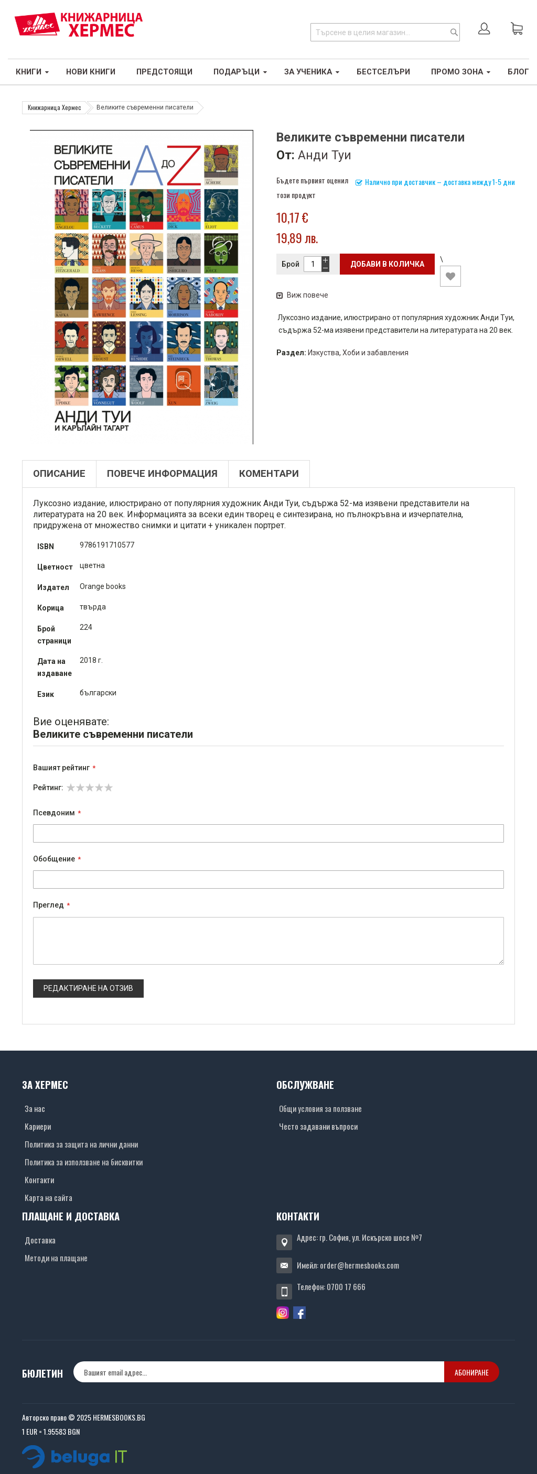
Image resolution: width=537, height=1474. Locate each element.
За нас (35, 1108)
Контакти (39, 1179)
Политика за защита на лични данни (81, 1144)
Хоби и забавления (375, 352)
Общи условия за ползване (320, 1108)
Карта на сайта (48, 1197)
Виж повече (302, 295)
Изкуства (323, 352)
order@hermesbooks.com (359, 1265)
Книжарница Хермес (54, 107)
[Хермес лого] (78, 24)
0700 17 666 (346, 1286)
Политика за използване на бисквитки (84, 1161)
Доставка (40, 1240)
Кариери (38, 1126)
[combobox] (385, 32)
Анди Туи (324, 155)
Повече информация (162, 473)
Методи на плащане (56, 1257)
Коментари (269, 473)
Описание (59, 473)
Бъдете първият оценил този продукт (312, 187)
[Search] (454, 32)
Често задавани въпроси (318, 1126)
